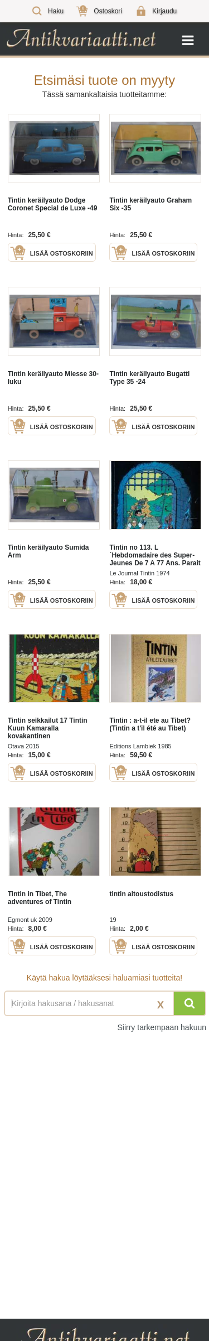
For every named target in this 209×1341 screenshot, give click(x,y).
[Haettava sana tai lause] (104, 1003)
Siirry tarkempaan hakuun (161, 1027)
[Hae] (189, 1003)
